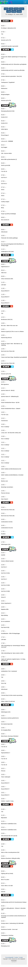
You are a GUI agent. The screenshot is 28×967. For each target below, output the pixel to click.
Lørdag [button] (11, 8)
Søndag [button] (16, 8)
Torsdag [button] (19, 11)
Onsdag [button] (14, 11)
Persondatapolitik (9, 957)
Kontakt (21, 957)
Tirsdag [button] (8, 11)
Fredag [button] (6, 8)
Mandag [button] (22, 8)
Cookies (16, 957)
